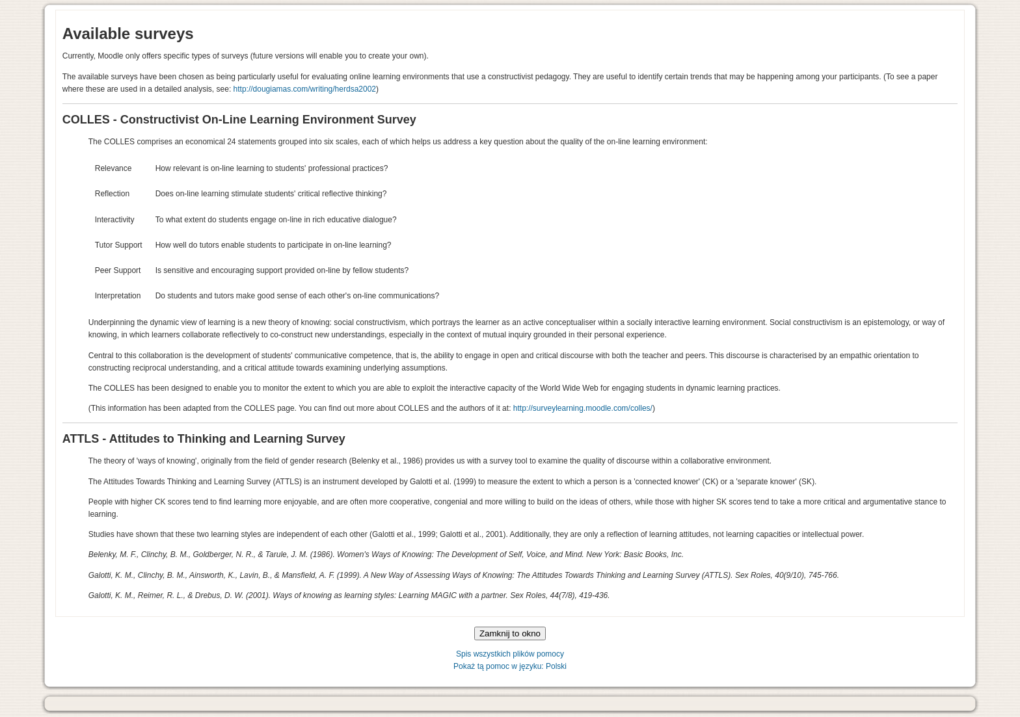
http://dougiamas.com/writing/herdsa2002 (305, 89)
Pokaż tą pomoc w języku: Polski (510, 666)
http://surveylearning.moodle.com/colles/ (582, 408)
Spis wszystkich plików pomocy (510, 653)
